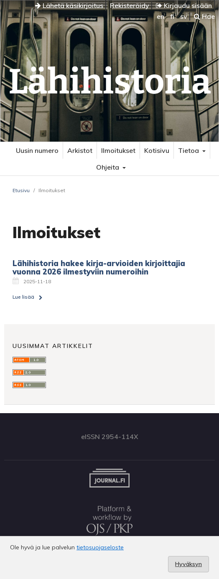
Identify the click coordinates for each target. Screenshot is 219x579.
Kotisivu (156, 150)
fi (172, 16)
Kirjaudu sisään (184, 5)
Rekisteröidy (129, 5)
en (160, 16)
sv (183, 16)
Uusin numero (37, 150)
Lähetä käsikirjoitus (69, 5)
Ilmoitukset (118, 150)
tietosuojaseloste (100, 547)
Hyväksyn (188, 564)
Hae (204, 16)
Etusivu (21, 190)
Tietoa (189, 150)
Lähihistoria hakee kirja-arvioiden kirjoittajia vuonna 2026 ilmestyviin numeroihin (99, 268)
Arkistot (79, 150)
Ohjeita (108, 167)
